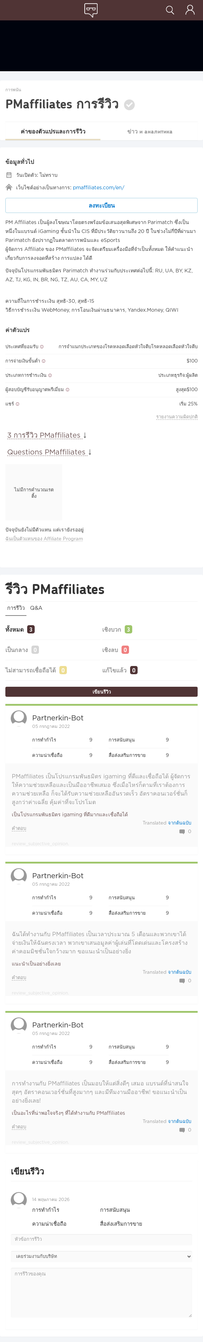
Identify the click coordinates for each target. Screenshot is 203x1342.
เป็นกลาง (16, 649)
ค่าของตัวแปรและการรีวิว (53, 131)
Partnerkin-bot (58, 718)
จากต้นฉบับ (179, 823)
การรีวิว (16, 608)
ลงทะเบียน (102, 205)
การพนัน (13, 90)
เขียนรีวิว (102, 692)
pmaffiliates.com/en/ (98, 188)
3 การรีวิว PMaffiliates (45, 435)
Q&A (36, 608)
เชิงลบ (110, 649)
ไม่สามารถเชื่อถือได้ (30, 670)
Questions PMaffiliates (47, 452)
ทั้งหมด (14, 629)
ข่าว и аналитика (150, 131)
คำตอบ (19, 829)
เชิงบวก (111, 629)
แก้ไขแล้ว (114, 670)
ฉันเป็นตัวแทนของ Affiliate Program (44, 539)
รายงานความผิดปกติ (177, 417)
